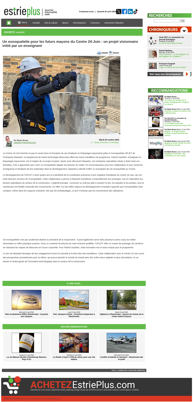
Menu (22, 23)
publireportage (73, 389)
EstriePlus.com (18, 398)
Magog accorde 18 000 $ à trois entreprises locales (178, 144)
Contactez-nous (86, 11)
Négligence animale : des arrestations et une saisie (175, 155)
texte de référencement (92, 389)
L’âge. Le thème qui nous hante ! (172, 67)
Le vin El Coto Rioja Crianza (170, 43)
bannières (35, 389)
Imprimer (105, 53)
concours (45, 389)
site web (107, 389)
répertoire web (58, 389)
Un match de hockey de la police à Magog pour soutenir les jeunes (177, 102)
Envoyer (116, 53)
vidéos (116, 389)
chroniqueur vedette (129, 389)
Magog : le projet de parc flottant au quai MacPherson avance (176, 133)
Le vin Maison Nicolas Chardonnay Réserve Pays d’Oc (178, 124)
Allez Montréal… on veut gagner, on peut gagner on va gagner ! (174, 55)
